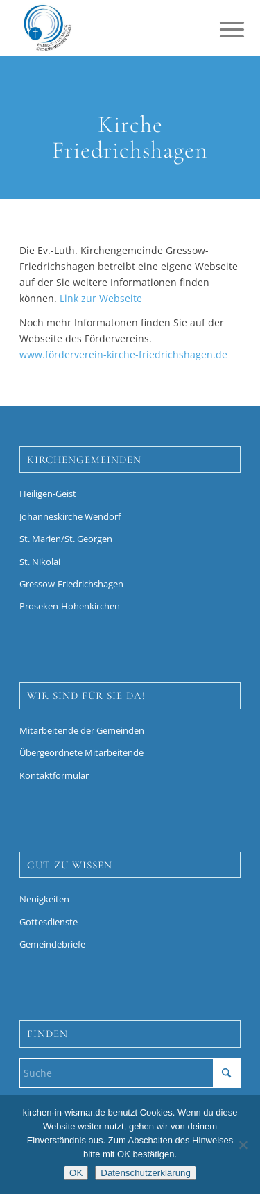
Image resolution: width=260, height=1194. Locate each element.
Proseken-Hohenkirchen (69, 606)
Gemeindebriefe (52, 944)
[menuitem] (221, 29)
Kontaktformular (54, 775)
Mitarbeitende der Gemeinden (81, 730)
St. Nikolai (39, 561)
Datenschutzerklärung (146, 1173)
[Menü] (221, 29)
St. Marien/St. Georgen (65, 538)
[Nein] (243, 1145)
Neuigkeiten (44, 899)
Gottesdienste (48, 922)
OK (76, 1173)
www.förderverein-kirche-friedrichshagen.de (123, 354)
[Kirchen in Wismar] (107, 28)
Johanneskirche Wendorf (70, 516)
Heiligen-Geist (47, 493)
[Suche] (130, 1073)
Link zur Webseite (101, 298)
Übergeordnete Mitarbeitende (81, 752)
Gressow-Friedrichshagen (71, 584)
